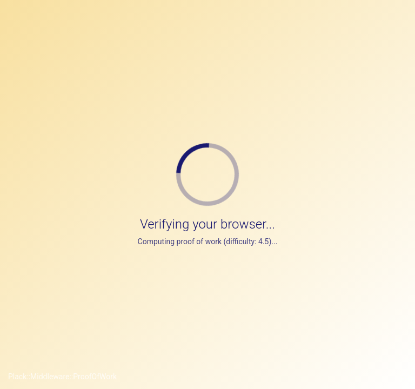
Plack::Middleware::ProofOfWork (62, 376)
